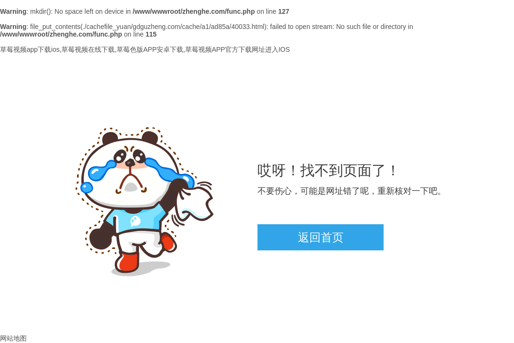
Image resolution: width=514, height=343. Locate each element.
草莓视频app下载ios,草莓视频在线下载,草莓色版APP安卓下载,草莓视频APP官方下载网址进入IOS (145, 49)
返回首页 (321, 237)
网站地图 (13, 338)
